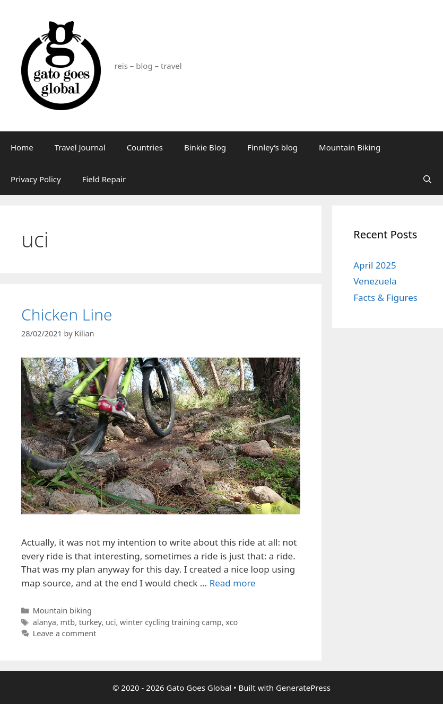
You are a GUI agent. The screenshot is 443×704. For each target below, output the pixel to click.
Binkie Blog (205, 147)
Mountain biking (62, 610)
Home (22, 147)
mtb (67, 622)
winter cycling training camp (171, 622)
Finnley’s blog (272, 147)
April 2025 (374, 265)
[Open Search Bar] (427, 179)
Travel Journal (80, 147)
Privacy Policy (36, 179)
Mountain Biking (349, 147)
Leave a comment (65, 633)
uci (111, 622)
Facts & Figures (385, 297)
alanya (44, 622)
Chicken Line (66, 314)
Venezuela (374, 281)
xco (231, 622)
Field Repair (104, 179)
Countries (145, 147)
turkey (90, 622)
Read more (233, 583)
